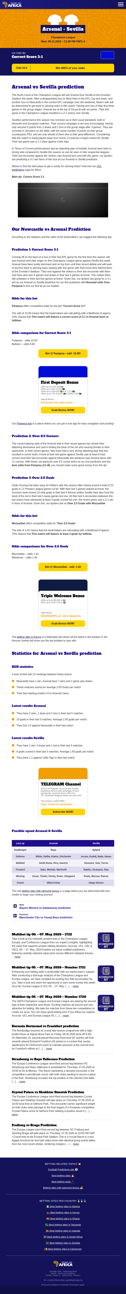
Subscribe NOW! (63, 811)
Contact (49, 1275)
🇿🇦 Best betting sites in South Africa (63, 1236)
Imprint (53, 1273)
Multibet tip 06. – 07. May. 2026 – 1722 (42, 934)
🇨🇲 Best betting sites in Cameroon (63, 1249)
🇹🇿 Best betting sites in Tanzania (63, 1224)
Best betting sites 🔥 (63, 1175)
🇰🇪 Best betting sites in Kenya (63, 1212)
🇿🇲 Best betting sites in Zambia (63, 1242)
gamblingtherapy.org (74, 1280)
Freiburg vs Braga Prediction (34, 1125)
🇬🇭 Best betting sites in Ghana (63, 1218)
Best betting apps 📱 (63, 1181)
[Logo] (11, 4)
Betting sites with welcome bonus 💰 (63, 1187)
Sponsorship (67, 1275)
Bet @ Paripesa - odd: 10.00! (63, 353)
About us (56, 1275)
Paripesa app (24, 423)
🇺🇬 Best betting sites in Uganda (63, 1230)
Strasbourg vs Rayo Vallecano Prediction (43, 1059)
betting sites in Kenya (29, 637)
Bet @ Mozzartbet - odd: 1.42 (63, 566)
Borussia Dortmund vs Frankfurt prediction (45, 1026)
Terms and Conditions (66, 1273)
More (18, 956)
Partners (77, 1275)
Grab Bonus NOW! (63, 410)
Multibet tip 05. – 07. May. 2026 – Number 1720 (49, 997)
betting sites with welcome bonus (40, 891)
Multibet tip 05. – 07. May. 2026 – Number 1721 (48, 967)
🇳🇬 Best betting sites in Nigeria (63, 1206)
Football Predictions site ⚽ (63, 1169)
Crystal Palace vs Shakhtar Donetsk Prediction (48, 1092)
